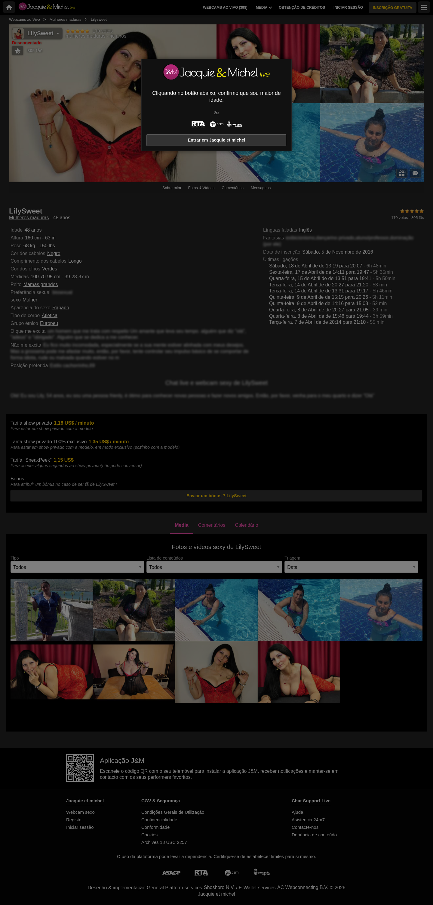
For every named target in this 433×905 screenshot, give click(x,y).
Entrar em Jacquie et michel (216, 140)
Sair (216, 112)
